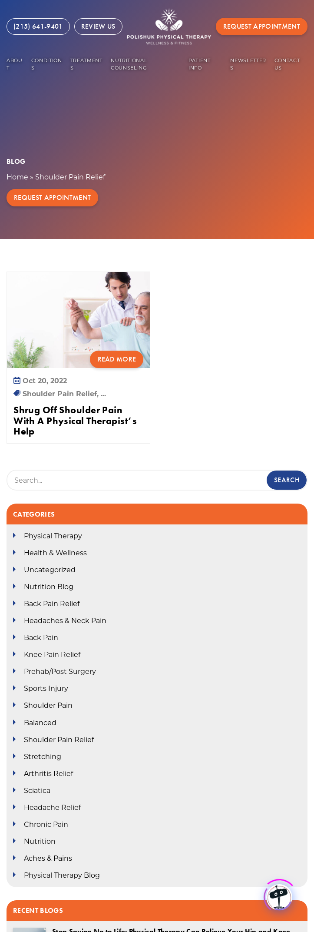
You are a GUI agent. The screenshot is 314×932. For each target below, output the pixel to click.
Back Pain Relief (51, 604)
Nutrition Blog (48, 587)
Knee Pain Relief (52, 654)
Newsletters (248, 64)
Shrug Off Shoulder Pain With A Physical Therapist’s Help (75, 421)
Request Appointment (261, 26)
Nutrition (40, 841)
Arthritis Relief (48, 773)
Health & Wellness (55, 553)
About (15, 64)
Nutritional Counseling (129, 64)
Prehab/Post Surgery (60, 671)
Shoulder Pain (48, 705)
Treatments (86, 64)
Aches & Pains (48, 858)
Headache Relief (52, 807)
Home (17, 177)
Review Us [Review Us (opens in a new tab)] (98, 26)
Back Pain (41, 637)
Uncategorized (50, 570)
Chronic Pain (46, 824)
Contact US (287, 64)
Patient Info (199, 64)
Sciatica (37, 790)
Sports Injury (46, 688)
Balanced (40, 723)
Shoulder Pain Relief (59, 740)
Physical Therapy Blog (62, 875)
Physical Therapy (53, 536)
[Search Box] (157, 480)
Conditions (46, 64)
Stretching (42, 757)
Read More (117, 359)
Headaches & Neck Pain (65, 621)
